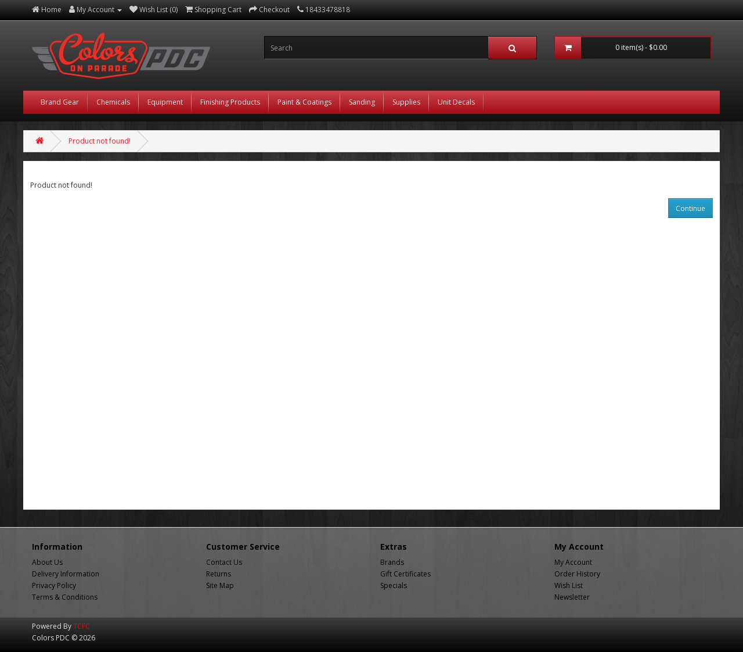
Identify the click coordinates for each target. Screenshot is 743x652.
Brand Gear (60, 102)
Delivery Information (65, 574)
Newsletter (572, 597)
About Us (47, 562)
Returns (218, 574)
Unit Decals (456, 102)
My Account (573, 562)
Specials (393, 585)
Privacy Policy (54, 585)
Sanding (362, 102)
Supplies (406, 102)
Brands (392, 562)
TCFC (81, 626)
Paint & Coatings (304, 102)
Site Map (220, 585)
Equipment (165, 102)
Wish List (568, 585)
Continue (690, 208)
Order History (577, 574)
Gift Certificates (405, 574)
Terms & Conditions (65, 597)
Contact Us (224, 562)
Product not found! (99, 141)
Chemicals (113, 102)
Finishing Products (230, 102)
